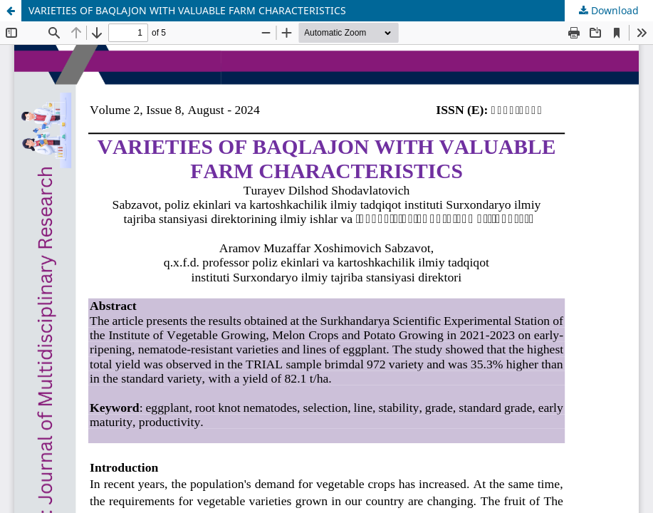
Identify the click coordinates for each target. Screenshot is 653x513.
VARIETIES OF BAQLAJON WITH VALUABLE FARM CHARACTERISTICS (187, 10)
